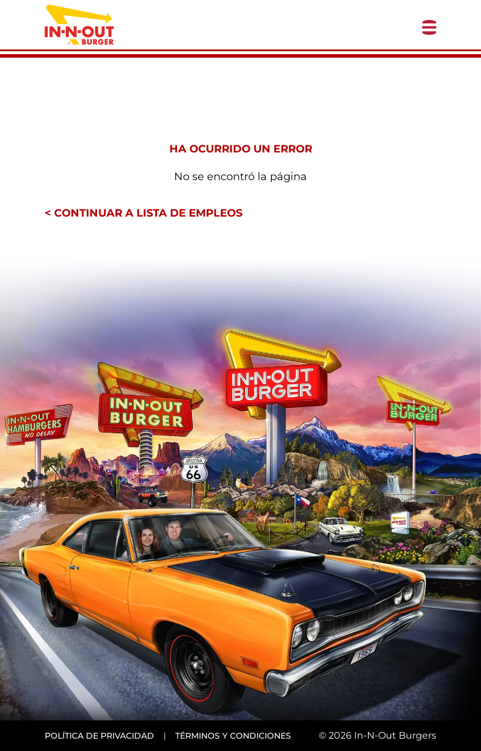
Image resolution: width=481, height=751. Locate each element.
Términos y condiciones (233, 735)
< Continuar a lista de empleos (143, 213)
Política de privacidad (99, 735)
